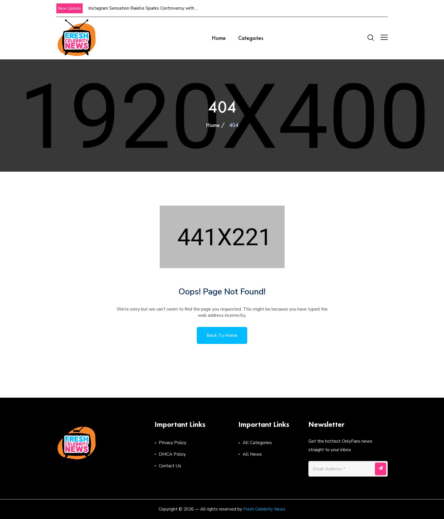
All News (252, 454)
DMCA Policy (172, 454)
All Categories (257, 443)
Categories (250, 38)
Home (219, 38)
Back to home (222, 335)
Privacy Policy (172, 443)
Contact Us (170, 466)
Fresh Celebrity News (264, 509)
